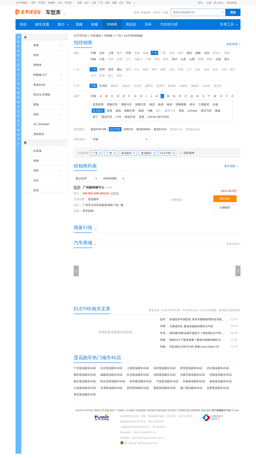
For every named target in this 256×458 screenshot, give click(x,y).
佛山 (119, 69)
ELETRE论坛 (190, 310)
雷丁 (95, 116)
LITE (118, 116)
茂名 (198, 69)
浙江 (227, 59)
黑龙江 (217, 52)
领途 (217, 110)
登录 (200, 2)
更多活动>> (233, 243)
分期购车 (225, 207)
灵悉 (141, 116)
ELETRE (115, 129)
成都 (114, 2)
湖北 (189, 52)
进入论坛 (218, 2)
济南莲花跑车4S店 (220, 374)
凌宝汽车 (206, 110)
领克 (152, 104)
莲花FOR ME (98, 129)
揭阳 (163, 69)
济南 (128, 2)
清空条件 (189, 152)
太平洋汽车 (80, 35)
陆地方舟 (130, 116)
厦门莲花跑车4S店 (191, 387)
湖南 (198, 52)
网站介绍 (99, 410)
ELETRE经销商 (133, 35)
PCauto (235, 410)
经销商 (51, 2)
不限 (93, 52)
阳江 (233, 69)
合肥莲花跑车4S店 (218, 387)
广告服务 (120, 410)
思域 (136, 12)
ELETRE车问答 (171, 310)
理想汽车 (126, 104)
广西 (163, 52)
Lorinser (192, 110)
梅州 (145, 69)
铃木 (192, 104)
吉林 (119, 59)
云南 (218, 59)
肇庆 (119, 75)
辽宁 (128, 59)
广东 (154, 52)
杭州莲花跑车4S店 (141, 381)
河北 (206, 52)
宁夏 (148, 59)
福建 (145, 52)
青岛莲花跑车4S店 (85, 394)
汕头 (172, 69)
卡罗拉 (157, 12)
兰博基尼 (203, 104)
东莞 (110, 69)
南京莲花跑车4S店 (85, 381)
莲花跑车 (98, 110)
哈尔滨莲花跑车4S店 (112, 381)
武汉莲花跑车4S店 (218, 368)
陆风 (141, 110)
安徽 (137, 52)
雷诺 (109, 110)
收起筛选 (233, 44)
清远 (206, 69)
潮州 (154, 69)
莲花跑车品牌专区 (229, 310)
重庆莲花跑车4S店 (85, 374)
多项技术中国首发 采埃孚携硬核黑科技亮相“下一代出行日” (197, 319)
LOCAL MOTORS (158, 116)
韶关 (215, 69)
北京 (86, 2)
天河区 (103, 85)
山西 (192, 59)
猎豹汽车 (129, 110)
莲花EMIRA (143, 129)
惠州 (128, 69)
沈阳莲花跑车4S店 (164, 374)
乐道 (215, 104)
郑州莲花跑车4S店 (138, 387)
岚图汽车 (140, 104)
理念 (181, 110)
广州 (100, 2)
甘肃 (172, 52)
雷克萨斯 (98, 104)
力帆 (150, 110)
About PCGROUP (84, 410)
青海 (157, 59)
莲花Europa (193, 129)
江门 (189, 69)
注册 (209, 2)
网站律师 (161, 410)
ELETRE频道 (209, 310)
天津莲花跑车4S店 (111, 387)
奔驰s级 (146, 12)
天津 (128, 52)
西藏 (209, 59)
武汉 (121, 2)
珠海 (102, 75)
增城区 (195, 85)
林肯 (169, 104)
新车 (33, 2)
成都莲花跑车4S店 (111, 374)
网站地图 (206, 410)
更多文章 (154, 310)
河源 (180, 69)
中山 (137, 69)
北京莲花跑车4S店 (111, 368)
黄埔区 (172, 85)
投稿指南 (141, 410)
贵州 (180, 52)
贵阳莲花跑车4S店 (164, 387)
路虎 (160, 104)
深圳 (107, 2)
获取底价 (225, 198)
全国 (79, 2)
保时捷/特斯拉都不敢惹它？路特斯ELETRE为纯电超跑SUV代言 (197, 333)
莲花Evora (176, 129)
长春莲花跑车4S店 (194, 381)
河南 (93, 59)
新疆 (200, 59)
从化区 (206, 85)
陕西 (166, 59)
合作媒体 (130, 410)
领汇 (158, 110)
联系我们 (172, 410)
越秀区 (149, 85)
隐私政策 (109, 410)
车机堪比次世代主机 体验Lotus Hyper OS (194, 346)
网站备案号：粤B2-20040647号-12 (138, 432)
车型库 (41, 2)
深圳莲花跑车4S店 (164, 368)
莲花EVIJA (160, 129)
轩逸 (165, 12)
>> (134, 2)
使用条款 (151, 410)
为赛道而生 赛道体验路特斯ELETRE (191, 326)
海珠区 (126, 85)
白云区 (138, 85)
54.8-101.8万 (229, 190)
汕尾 (224, 69)
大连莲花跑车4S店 (85, 387)
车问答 (68, 2)
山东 (183, 59)
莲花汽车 (106, 116)
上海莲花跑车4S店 (138, 368)
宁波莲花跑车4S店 (167, 381)
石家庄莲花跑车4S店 (192, 374)
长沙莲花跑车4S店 (138, 374)
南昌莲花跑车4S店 (220, 381)
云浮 (93, 75)
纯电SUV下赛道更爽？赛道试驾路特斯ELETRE (197, 339)
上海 (93, 2)
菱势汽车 (170, 110)
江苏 (102, 59)
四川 (174, 59)
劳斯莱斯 (181, 104)
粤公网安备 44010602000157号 (139, 443)
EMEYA (128, 129)
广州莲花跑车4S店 (85, 368)
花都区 (183, 85)
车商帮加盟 (184, 410)
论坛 (59, 2)
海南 (227, 52)
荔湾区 (161, 85)
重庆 (119, 52)
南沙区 (218, 85)
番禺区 (115, 85)
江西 (110, 59)
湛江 (110, 75)
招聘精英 (195, 410)
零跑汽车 (112, 104)
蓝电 (118, 110)
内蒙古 (138, 59)
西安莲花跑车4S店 (191, 368)
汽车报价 (95, 35)
